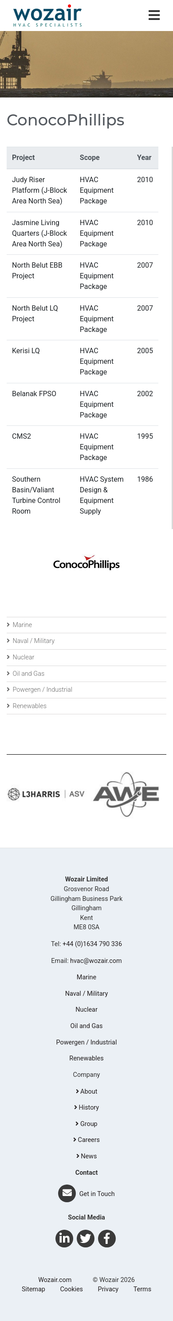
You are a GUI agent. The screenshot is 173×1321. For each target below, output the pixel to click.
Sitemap (33, 1289)
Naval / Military (31, 641)
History (86, 1107)
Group (86, 1124)
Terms (142, 1289)
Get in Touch (86, 1194)
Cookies (71, 1289)
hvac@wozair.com (96, 961)
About (87, 1091)
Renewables (27, 706)
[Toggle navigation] (154, 16)
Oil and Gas (25, 674)
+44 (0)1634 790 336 (92, 944)
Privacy (108, 1289)
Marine (19, 625)
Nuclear (20, 657)
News (86, 1156)
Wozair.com (54, 1280)
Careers (86, 1140)
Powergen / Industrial (39, 690)
